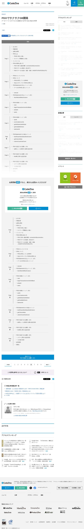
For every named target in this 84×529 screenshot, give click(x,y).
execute (16, 92)
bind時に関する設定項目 (20, 156)
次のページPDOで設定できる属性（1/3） (28, 357)
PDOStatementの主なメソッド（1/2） (23, 85)
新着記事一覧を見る (70, 158)
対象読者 (15, 49)
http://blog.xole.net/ (37, 411)
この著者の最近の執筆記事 (20, 415)
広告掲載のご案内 (76, 487)
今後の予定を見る (70, 187)
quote (15, 119)
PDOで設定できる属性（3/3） (24, 335)
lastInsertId (17, 129)
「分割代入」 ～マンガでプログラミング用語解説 (69, 128)
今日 (64, 21)
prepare (16, 109)
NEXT (48, 364)
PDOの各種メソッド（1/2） (20, 102)
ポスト (46, 30)
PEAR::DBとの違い (19, 56)
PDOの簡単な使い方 (18, 63)
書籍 (49, 3)
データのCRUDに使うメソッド (22, 87)
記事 (32, 3)
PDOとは (15, 53)
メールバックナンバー (28, 204)
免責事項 (48, 522)
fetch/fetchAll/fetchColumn (20, 97)
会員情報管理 (42, 522)
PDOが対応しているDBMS (21, 80)
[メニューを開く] (3, 3)
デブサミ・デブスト (41, 3)
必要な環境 (16, 51)
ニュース (26, 3)
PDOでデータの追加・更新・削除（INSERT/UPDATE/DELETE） (31, 70)
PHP (3, 30)
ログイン (38, 208)
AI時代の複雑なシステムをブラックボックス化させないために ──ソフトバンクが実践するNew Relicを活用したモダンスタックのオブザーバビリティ (70, 137)
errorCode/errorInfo (19, 122)
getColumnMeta (18, 139)
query (15, 112)
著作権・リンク (33, 522)
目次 (39, 42)
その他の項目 (20, 339)
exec (15, 105)
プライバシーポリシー (72, 522)
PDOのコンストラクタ (19, 75)
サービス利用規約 (61, 522)
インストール (16, 61)
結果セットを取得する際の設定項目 (23, 149)
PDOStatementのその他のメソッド (22, 134)
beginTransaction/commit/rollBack (22, 107)
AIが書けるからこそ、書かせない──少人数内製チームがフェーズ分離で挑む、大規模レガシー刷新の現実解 (43, 466)
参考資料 (18, 342)
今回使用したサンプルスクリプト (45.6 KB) (22, 35)
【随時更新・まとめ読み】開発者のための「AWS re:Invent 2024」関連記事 (24, 388)
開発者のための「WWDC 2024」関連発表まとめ (17, 391)
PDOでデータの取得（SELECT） (22, 68)
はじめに (15, 46)
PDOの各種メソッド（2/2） (20, 117)
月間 (76, 21)
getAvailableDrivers (19, 126)
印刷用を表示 (6, 379)
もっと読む (7, 395)
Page (6, 58)
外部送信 (80, 522)
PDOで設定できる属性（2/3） (21, 154)
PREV (8, 364)
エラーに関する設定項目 (23, 337)
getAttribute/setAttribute (20, 124)
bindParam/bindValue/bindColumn (22, 136)
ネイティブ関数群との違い (21, 58)
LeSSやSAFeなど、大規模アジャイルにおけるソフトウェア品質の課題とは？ (25, 393)
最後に (18, 344)
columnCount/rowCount (20, 141)
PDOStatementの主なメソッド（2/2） (23, 95)
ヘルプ (27, 522)
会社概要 (54, 522)
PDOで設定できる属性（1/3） (21, 146)
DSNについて (16, 78)
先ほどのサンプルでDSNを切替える (23, 82)
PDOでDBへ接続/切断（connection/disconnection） (27, 65)
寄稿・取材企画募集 (63, 487)
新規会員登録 (17, 208)
